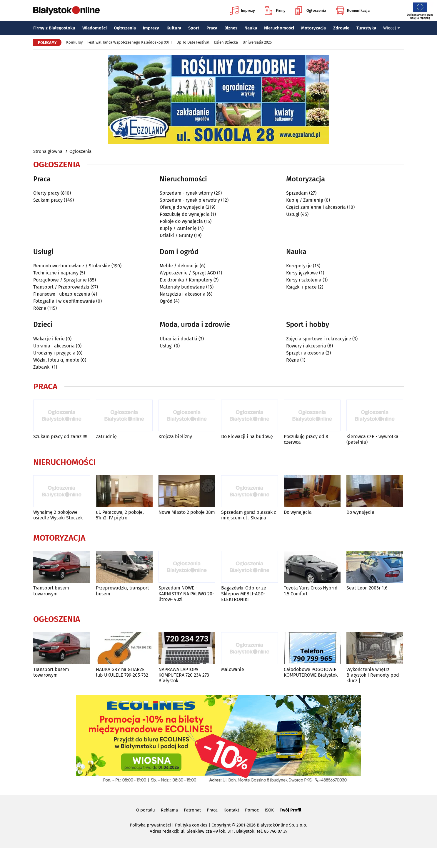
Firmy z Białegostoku (54, 28)
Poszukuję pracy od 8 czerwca (306, 439)
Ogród (166, 301)
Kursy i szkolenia (303, 280)
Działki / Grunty (176, 235)
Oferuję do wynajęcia (182, 207)
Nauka (250, 28)
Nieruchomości (279, 28)
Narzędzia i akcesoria (183, 294)
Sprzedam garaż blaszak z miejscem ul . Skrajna (248, 515)
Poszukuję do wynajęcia (185, 214)
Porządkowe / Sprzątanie (60, 280)
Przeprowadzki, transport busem (122, 590)
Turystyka (366, 28)
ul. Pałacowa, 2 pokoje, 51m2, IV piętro (120, 515)
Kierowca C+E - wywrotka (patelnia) (372, 439)
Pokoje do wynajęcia (181, 221)
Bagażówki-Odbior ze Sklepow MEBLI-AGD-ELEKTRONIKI (243, 593)
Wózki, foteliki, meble (56, 360)
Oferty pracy (46, 193)
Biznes (230, 28)
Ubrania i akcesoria (54, 346)
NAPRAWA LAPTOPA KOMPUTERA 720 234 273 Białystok (184, 675)
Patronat (192, 810)
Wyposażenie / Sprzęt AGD (188, 273)
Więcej (391, 28)
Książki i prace (301, 287)
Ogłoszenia (310, 10)
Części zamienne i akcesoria (316, 207)
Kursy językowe (302, 273)
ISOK (269, 810)
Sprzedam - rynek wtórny (186, 193)
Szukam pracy (48, 200)
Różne (39, 308)
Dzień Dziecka (226, 42)
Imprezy (242, 10)
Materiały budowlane (182, 287)
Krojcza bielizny (175, 436)
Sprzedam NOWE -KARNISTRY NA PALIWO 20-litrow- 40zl (186, 593)
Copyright (221, 825)
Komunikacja (353, 10)
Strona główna (47, 151)
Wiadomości (94, 28)
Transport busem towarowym (51, 590)
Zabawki (42, 367)
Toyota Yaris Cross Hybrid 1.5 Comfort (311, 590)
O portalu (145, 810)
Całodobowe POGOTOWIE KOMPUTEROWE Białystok (311, 672)
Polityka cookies (191, 825)
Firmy (275, 10)
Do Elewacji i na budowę (247, 436)
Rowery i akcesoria (306, 346)
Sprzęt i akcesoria (305, 353)
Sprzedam (297, 193)
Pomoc (252, 810)
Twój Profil (290, 810)
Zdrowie (341, 28)
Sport (193, 28)
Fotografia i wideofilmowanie (64, 301)
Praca (211, 28)
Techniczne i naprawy (56, 273)
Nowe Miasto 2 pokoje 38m (187, 512)
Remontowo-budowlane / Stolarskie (71, 266)
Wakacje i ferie (49, 339)
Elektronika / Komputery (186, 280)
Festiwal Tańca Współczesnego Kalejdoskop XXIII (129, 42)
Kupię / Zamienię (178, 228)
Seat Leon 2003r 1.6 (367, 588)
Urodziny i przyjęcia (54, 353)
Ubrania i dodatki (178, 339)
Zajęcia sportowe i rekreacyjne (318, 339)
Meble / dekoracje (179, 266)
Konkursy (74, 42)
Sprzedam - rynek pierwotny (190, 200)
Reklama (169, 810)
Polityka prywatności (150, 825)
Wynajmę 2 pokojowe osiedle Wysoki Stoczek (58, 515)
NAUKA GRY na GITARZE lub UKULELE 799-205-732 (122, 672)
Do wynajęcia (298, 512)
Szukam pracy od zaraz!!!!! (60, 436)
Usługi (292, 214)
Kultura (173, 28)
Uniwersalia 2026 (257, 42)
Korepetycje (299, 266)
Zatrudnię (106, 436)
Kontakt (231, 810)
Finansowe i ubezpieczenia (61, 294)
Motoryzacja (313, 28)
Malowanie (232, 669)
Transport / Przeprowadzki (61, 287)
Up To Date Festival (192, 42)
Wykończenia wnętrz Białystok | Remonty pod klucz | (372, 675)
